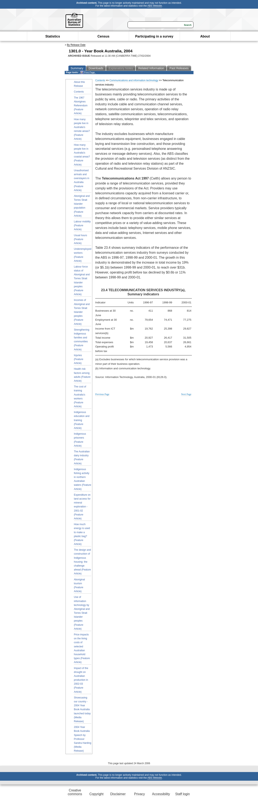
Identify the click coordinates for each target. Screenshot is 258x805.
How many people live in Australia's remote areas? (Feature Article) (82, 129)
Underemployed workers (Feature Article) (82, 255)
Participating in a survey (154, 36)
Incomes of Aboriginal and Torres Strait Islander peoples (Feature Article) (82, 312)
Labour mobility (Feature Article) (82, 225)
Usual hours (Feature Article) (80, 239)
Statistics (52, 36)
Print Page (87, 72)
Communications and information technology (133, 80)
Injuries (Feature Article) (78, 359)
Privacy (139, 794)
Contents (79, 91)
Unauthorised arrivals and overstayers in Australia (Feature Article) (81, 180)
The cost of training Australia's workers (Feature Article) (80, 396)
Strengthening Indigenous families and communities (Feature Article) (81, 339)
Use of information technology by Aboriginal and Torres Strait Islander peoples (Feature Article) (82, 613)
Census (103, 36)
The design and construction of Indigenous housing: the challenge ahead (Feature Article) (82, 561)
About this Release (79, 84)
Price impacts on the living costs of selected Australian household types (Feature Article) (82, 648)
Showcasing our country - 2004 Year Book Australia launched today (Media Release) (82, 709)
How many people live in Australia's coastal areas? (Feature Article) (82, 154)
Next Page (186, 394)
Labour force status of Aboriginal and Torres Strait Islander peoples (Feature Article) (82, 280)
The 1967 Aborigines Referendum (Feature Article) (81, 105)
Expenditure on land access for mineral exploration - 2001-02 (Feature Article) (82, 506)
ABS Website (154, 5)
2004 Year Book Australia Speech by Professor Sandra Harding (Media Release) (82, 739)
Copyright (96, 794)
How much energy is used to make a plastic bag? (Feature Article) (82, 534)
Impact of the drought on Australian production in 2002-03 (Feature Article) (81, 680)
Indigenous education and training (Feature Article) (81, 420)
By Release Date (76, 44)
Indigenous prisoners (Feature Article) (80, 439)
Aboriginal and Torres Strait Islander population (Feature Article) (82, 206)
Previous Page (102, 394)
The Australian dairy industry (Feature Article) (82, 457)
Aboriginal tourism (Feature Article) (79, 585)
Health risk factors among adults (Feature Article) (82, 374)
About (205, 36)
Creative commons (75, 792)
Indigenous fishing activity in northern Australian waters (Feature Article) (82, 479)
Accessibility (161, 794)
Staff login (182, 794)
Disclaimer (118, 794)
